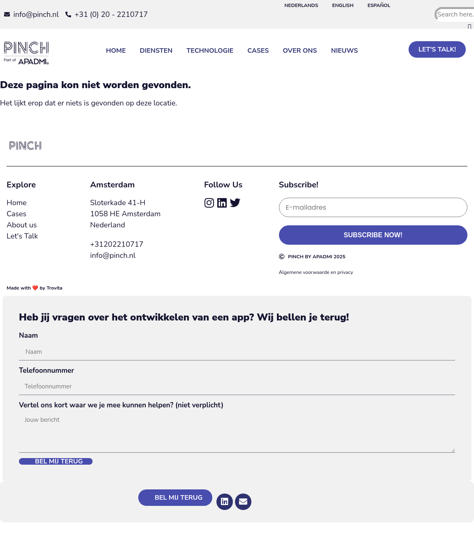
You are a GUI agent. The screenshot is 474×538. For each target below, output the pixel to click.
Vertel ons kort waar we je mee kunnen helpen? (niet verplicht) (121, 405)
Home (115, 50)
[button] (453, 27)
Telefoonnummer (46, 370)
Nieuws (344, 50)
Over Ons (300, 50)
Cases (258, 50)
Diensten (156, 50)
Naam (28, 335)
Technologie (209, 50)
